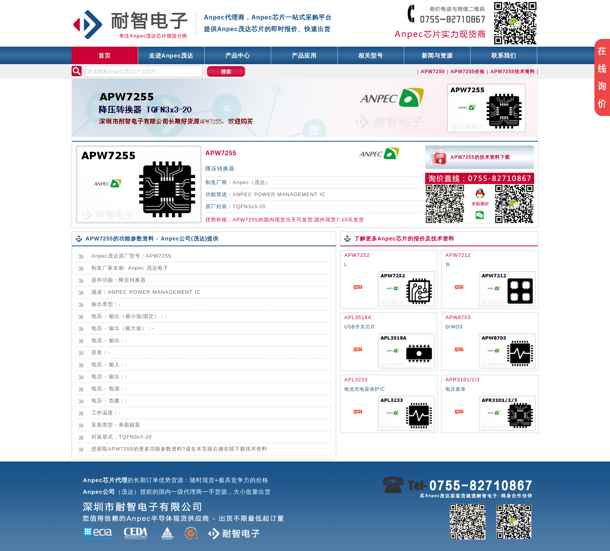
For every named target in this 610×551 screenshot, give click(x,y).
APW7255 (221, 153)
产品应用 (304, 55)
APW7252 (357, 255)
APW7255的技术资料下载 (480, 157)
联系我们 (503, 55)
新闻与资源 (437, 55)
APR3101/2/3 (462, 380)
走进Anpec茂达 (171, 55)
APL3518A (358, 317)
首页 (104, 55)
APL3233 (356, 380)
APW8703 (458, 317)
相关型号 (370, 55)
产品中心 (237, 55)
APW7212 (458, 255)
